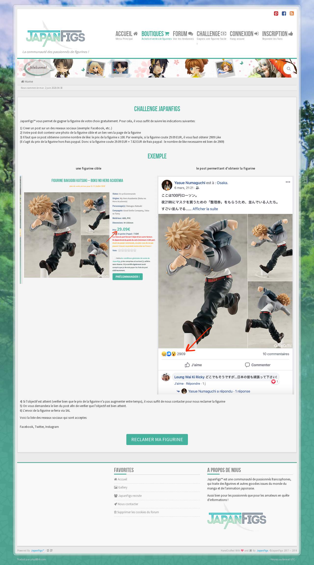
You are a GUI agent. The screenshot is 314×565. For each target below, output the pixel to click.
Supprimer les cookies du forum (136, 512)
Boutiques (155, 34)
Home (28, 81)
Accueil (127, 34)
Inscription (277, 34)
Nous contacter (126, 504)
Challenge (211, 34)
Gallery (120, 487)
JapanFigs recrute (128, 496)
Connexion (244, 34)
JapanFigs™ (37, 550)
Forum (183, 34)
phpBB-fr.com (38, 559)
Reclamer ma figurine (157, 439)
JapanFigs (262, 550)
